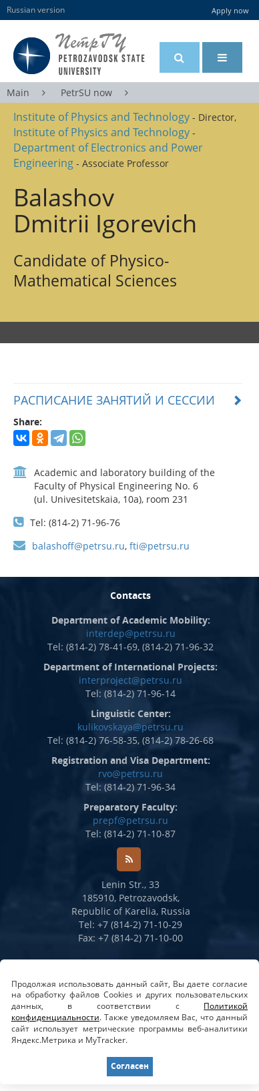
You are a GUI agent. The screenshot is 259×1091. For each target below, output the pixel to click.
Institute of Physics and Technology (101, 117)
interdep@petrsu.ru (131, 633)
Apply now (230, 10)
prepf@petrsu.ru (130, 820)
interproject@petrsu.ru (130, 680)
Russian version (36, 9)
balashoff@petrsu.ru (78, 545)
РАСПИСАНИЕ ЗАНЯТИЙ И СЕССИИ (114, 400)
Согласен (130, 1066)
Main (18, 92)
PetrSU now (86, 92)
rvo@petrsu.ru (130, 773)
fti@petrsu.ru (160, 545)
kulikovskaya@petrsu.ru (130, 726)
